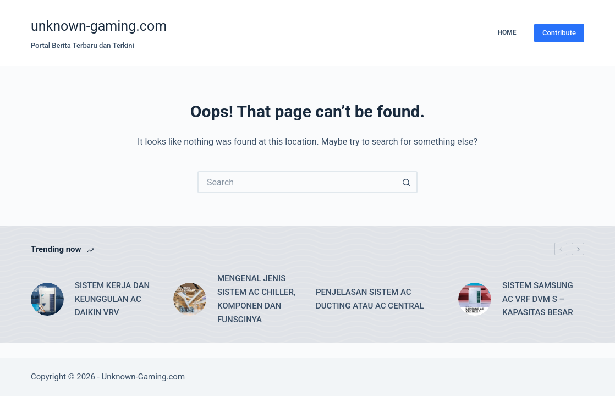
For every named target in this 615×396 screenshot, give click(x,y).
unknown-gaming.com (99, 26)
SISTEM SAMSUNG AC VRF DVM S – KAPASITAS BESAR (537, 299)
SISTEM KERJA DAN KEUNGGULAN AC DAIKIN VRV (112, 299)
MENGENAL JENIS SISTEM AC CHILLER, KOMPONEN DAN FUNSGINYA (256, 298)
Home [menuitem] (506, 32)
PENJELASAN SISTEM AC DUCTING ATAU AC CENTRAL (370, 299)
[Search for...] (296, 182)
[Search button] (407, 182)
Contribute (559, 33)
